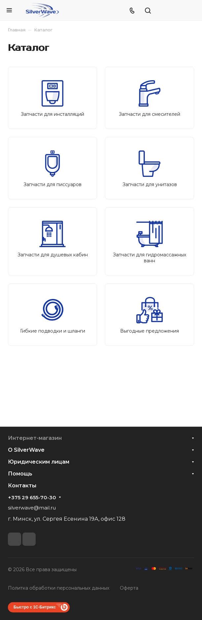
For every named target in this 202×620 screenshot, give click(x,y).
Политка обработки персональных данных (58, 588)
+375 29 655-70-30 (32, 498)
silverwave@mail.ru (32, 508)
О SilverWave (26, 450)
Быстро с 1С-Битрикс (35, 607)
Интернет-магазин (35, 438)
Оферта (129, 588)
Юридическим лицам (38, 462)
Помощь (20, 474)
